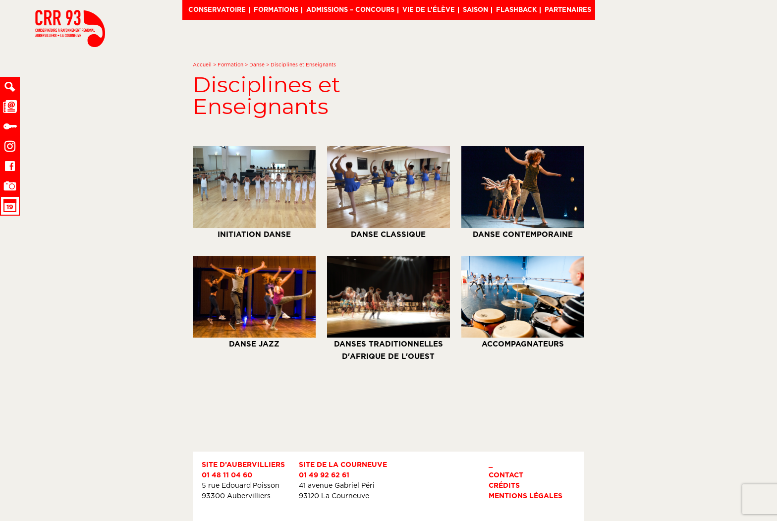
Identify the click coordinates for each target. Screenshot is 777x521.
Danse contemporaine (522, 192)
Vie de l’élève (428, 9)
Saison (475, 9)
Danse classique (388, 192)
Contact (506, 474)
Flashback (516, 9)
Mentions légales (525, 495)
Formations (276, 9)
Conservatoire (217, 9)
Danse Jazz (254, 302)
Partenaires (568, 9)
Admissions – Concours (350, 9)
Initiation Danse (254, 192)
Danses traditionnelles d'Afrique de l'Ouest (388, 308)
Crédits (504, 485)
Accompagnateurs (522, 302)
